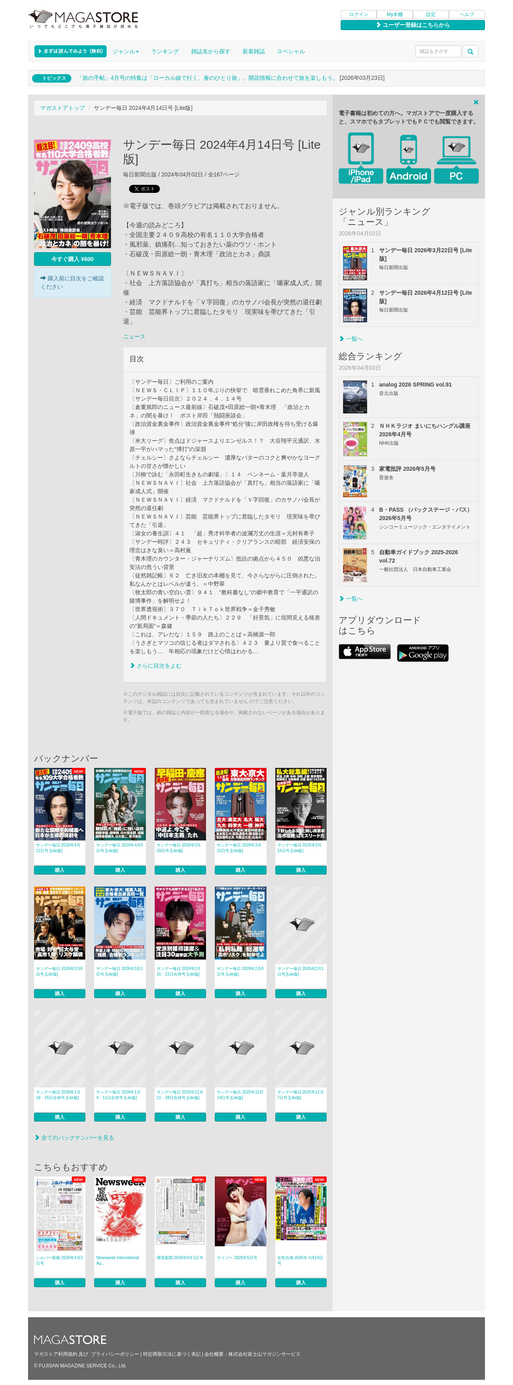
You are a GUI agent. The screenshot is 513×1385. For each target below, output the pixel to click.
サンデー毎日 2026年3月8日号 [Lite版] (59, 971)
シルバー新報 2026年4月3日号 (59, 1260)
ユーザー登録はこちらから (413, 25)
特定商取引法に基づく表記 (172, 1354)
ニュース (134, 336)
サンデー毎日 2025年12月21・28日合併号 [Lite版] (180, 1095)
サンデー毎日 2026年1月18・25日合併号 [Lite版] (58, 1095)
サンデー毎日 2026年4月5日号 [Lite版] (119, 848)
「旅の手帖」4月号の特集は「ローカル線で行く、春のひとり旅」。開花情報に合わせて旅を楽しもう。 (207, 78)
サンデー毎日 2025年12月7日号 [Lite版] (300, 1095)
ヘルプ (467, 14)
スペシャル (291, 51)
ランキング (165, 51)
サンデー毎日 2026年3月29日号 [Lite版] (179, 848)
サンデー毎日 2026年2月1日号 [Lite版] (300, 971)
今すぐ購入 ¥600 (72, 259)
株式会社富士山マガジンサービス (264, 1354)
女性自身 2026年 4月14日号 (300, 1260)
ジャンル (126, 51)
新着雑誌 (253, 51)
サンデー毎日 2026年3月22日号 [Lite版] (239, 848)
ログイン (358, 14)
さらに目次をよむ (155, 665)
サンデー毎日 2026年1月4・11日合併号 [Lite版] (118, 1095)
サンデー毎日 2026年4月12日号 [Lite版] (58, 848)
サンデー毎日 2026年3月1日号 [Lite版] (119, 971)
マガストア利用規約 (55, 1354)
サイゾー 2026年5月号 (237, 1257)
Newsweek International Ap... (117, 1260)
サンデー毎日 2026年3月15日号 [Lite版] (299, 848)
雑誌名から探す (210, 51)
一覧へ (351, 339)
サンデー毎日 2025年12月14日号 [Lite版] (240, 1095)
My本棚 (395, 14)
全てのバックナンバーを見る (74, 1137)
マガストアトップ (62, 108)
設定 (431, 14)
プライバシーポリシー (115, 1354)
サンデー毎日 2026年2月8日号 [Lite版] (240, 971)
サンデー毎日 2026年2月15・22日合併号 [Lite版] (179, 971)
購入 (60, 870)
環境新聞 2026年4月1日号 (180, 1257)
